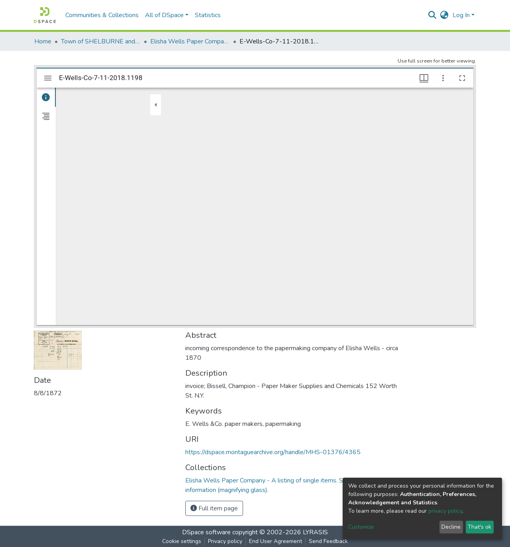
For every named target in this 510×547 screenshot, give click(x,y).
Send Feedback (328, 541)
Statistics (208, 15)
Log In (461, 15)
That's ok (479, 527)
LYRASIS (315, 532)
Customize (361, 527)
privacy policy (445, 511)
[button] (444, 15)
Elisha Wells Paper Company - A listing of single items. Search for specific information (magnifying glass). (190, 41)
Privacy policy (225, 541)
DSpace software (206, 532)
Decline (451, 527)
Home (42, 41)
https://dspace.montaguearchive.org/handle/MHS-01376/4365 (273, 452)
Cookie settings (181, 541)
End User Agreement (275, 541)
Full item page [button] (214, 508)
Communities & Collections (102, 15)
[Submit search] (432, 15)
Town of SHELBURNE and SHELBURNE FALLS (101, 41)
